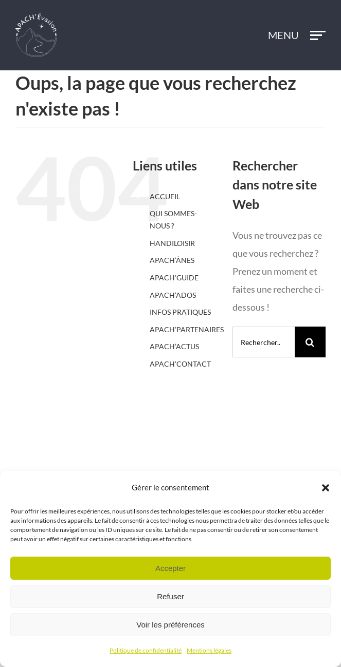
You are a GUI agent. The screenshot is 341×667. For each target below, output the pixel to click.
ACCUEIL (165, 196)
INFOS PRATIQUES (180, 312)
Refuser (170, 596)
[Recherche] (310, 342)
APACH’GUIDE (174, 277)
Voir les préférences (170, 624)
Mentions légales (209, 650)
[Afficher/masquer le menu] (318, 35)
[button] (325, 488)
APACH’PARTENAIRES (187, 329)
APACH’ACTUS (174, 346)
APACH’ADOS (173, 295)
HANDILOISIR (172, 243)
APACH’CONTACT (180, 363)
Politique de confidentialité (146, 650)
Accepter (170, 568)
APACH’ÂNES (172, 260)
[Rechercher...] (263, 342)
